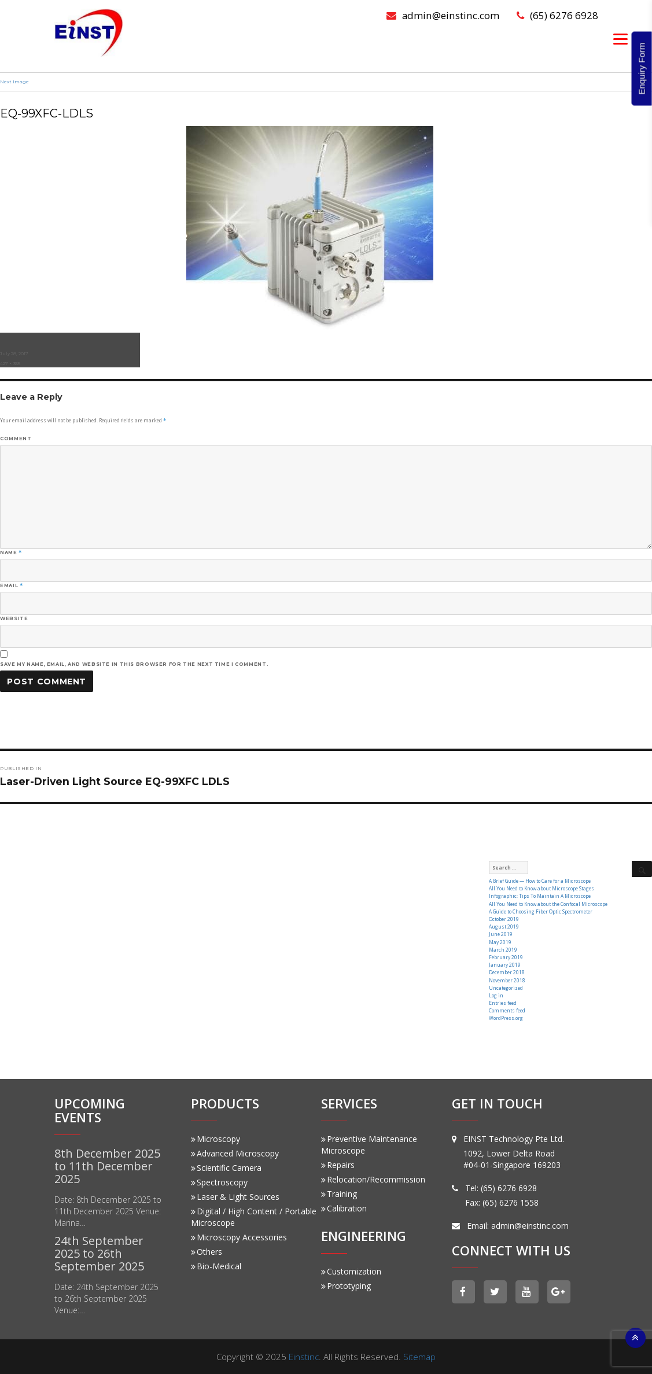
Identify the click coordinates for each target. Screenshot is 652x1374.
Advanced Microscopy (235, 1152)
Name (11, 552)
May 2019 (500, 941)
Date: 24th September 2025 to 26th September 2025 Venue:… (106, 1298)
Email (11, 585)
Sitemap (419, 1356)
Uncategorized (506, 987)
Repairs (338, 1164)
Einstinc (304, 1356)
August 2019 (504, 926)
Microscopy (215, 1138)
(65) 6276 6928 (557, 15)
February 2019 (506, 956)
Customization (351, 1270)
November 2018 (507, 980)
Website (14, 618)
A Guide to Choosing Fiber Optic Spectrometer (540, 911)
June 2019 (501, 934)
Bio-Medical (216, 1265)
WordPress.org (505, 1017)
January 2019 (505, 964)
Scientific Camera (226, 1167)
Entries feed (503, 1002)
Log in (496, 995)
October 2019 (504, 919)
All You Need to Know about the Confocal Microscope (548, 903)
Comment (15, 438)
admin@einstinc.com (443, 15)
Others (206, 1251)
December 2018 (507, 972)
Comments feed (507, 1010)
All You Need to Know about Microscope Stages (541, 888)
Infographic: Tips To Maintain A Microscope (540, 896)
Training (339, 1193)
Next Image (14, 81)
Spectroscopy (219, 1181)
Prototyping (346, 1285)
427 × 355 (10, 363)
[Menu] (620, 38)
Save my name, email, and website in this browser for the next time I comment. (134, 664)
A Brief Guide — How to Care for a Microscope (540, 881)
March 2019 (503, 949)
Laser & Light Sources (235, 1196)
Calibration (344, 1207)
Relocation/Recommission (373, 1178)
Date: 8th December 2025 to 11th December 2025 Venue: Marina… (107, 1210)
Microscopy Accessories (239, 1236)
